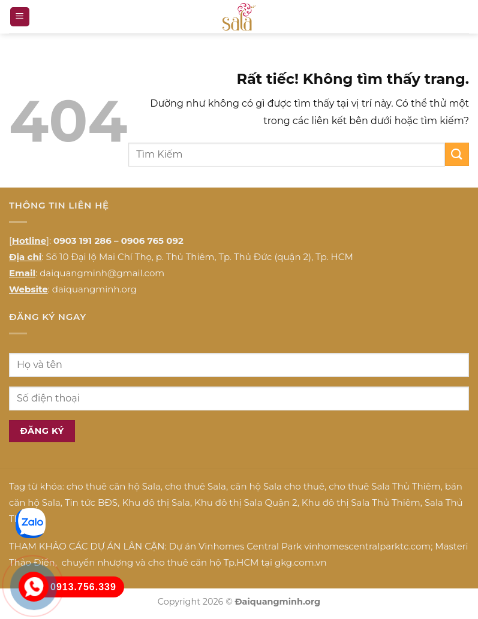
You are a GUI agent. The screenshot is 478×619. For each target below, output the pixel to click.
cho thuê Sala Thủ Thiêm (385, 486)
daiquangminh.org (94, 289)
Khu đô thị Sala (156, 502)
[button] (19, 17)
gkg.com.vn (301, 562)
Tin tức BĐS (91, 502)
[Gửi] (457, 154)
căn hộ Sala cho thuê (277, 486)
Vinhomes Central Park (250, 546)
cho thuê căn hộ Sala (114, 486)
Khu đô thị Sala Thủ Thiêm (361, 502)
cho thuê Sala (195, 486)
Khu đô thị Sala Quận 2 (245, 502)
